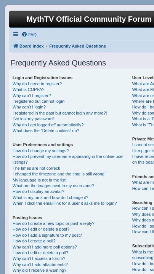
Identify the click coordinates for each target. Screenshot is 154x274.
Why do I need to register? (37, 83)
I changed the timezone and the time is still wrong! (59, 174)
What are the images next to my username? (53, 185)
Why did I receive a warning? (39, 270)
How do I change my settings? (41, 150)
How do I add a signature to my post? (47, 235)
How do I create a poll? (34, 241)
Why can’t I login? (29, 107)
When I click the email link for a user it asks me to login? (65, 203)
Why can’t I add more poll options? (45, 247)
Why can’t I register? (32, 95)
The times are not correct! (36, 168)
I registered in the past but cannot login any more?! (60, 113)
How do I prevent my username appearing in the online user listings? (68, 159)
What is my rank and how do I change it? (50, 197)
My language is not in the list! (40, 180)
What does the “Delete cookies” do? (46, 130)
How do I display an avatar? (38, 191)
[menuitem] (29, 34)
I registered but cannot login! (39, 101)
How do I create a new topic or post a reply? (54, 223)
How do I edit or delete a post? (41, 229)
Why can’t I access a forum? (39, 258)
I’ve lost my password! (33, 118)
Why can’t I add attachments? (40, 264)
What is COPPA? (29, 89)
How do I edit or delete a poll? (40, 252)
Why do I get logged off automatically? (48, 125)
